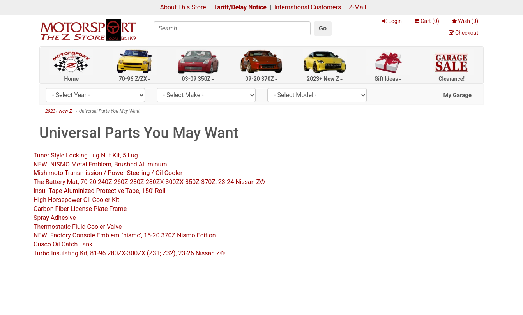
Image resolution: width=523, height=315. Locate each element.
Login (392, 21)
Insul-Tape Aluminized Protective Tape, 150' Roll (99, 191)
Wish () (465, 21)
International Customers (307, 7)
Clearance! (451, 79)
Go (323, 28)
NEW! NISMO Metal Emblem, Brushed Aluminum (100, 164)
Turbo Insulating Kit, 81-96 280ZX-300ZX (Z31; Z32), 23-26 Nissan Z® (129, 253)
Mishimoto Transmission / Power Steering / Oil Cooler (108, 173)
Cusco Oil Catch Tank (63, 244)
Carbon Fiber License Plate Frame (80, 208)
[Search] (232, 28)
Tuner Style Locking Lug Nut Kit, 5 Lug (86, 155)
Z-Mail (357, 7)
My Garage (457, 95)
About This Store (183, 7)
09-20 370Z (261, 79)
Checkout (463, 33)
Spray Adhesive (55, 217)
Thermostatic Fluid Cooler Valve (78, 226)
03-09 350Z (198, 79)
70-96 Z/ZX (135, 79)
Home (71, 79)
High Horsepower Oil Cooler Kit (76, 200)
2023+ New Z (325, 79)
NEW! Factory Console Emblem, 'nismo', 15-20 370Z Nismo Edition (125, 235)
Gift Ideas (388, 79)
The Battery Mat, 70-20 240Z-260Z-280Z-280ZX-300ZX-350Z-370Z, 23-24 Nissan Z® (149, 182)
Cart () (426, 21)
